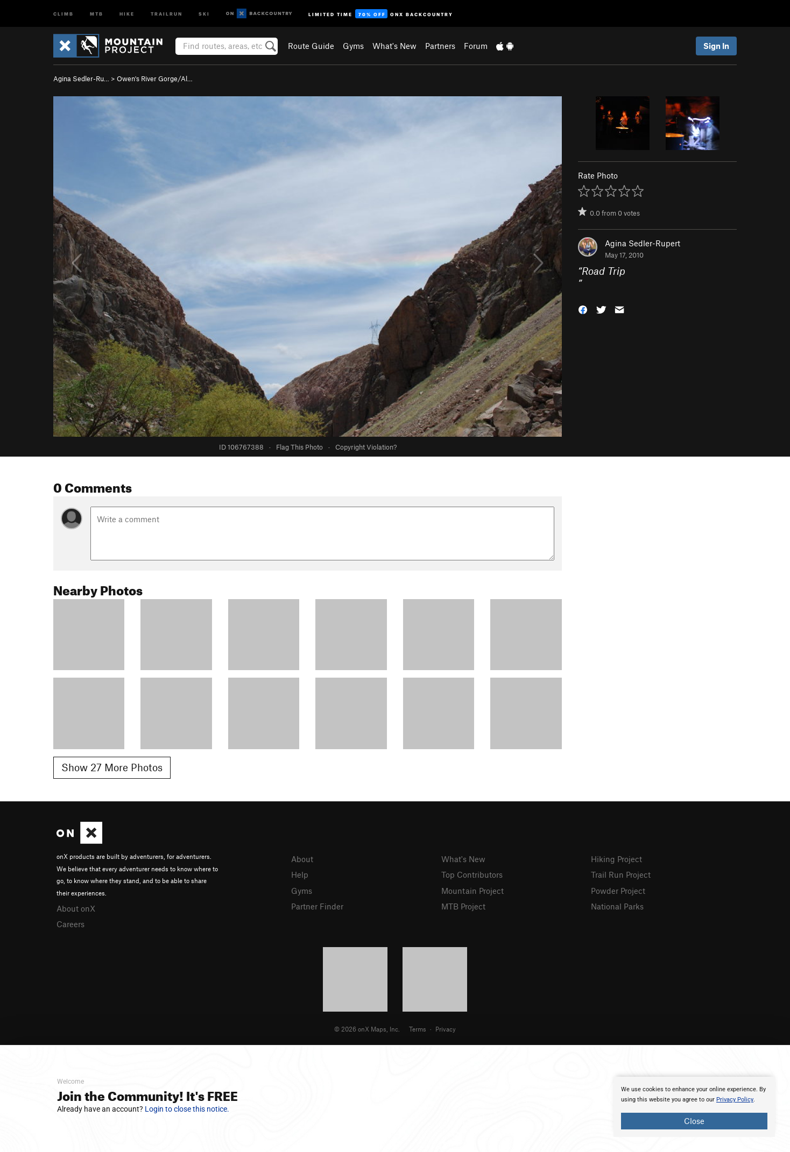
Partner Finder (317, 906)
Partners (440, 46)
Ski (204, 13)
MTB (96, 13)
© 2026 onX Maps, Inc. (367, 1029)
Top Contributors (472, 874)
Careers (70, 924)
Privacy (445, 1029)
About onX (76, 908)
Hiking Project (616, 859)
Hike (127, 13)
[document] (694, 1106)
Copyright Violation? (366, 447)
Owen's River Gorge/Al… (155, 78)
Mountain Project (472, 890)
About (302, 859)
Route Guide (311, 46)
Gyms (353, 46)
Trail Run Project (621, 874)
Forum (476, 46)
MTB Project (463, 906)
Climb (63, 13)
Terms (417, 1029)
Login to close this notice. (187, 1109)
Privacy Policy (734, 1099)
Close (694, 1121)
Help (299, 874)
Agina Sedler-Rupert (642, 243)
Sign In (716, 46)
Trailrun (166, 13)
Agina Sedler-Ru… (81, 78)
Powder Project (618, 890)
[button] (583, 308)
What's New (394, 46)
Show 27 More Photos (112, 767)
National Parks (617, 906)
